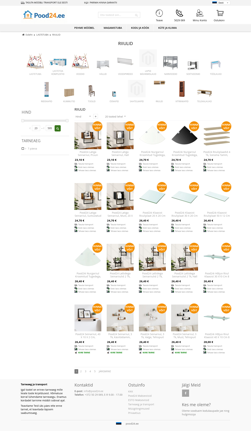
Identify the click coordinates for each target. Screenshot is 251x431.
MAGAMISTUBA (113, 27)
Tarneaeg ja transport (141, 404)
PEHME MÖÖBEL (84, 27)
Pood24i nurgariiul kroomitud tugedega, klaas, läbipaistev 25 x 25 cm (152, 156)
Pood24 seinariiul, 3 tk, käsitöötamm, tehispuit (120, 337)
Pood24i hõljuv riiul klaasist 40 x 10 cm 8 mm (217, 337)
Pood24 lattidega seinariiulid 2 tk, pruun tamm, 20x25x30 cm (152, 278)
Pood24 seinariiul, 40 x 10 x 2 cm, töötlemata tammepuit (87, 338)
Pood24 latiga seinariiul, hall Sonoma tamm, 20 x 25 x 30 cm (120, 156)
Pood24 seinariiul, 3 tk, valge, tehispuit (152, 335)
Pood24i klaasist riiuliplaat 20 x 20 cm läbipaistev (152, 216)
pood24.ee (132, 423)
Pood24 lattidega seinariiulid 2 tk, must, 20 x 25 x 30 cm (120, 276)
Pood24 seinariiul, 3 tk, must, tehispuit (184, 335)
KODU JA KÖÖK (140, 27)
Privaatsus (134, 413)
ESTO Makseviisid (138, 400)
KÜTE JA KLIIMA (167, 27)
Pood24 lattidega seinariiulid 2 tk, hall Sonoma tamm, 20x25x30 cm (184, 278)
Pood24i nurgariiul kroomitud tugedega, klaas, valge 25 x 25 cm (88, 278)
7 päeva (32, 148)
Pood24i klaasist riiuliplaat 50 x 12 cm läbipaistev (217, 216)
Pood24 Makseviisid (140, 395)
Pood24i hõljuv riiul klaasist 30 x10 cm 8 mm (216, 276)
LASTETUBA (42, 34)
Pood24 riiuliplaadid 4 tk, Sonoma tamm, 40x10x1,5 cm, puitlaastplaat (216, 156)
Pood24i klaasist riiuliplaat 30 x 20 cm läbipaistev (185, 216)
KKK (130, 391)
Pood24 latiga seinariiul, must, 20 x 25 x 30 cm (120, 216)
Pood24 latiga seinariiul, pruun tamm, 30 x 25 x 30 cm (87, 156)
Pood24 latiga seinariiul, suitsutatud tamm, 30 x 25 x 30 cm (88, 217)
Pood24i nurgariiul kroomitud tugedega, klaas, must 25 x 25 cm (184, 156)
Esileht (29, 34)
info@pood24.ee (93, 391)
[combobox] (119, 15)
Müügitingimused (138, 408)
